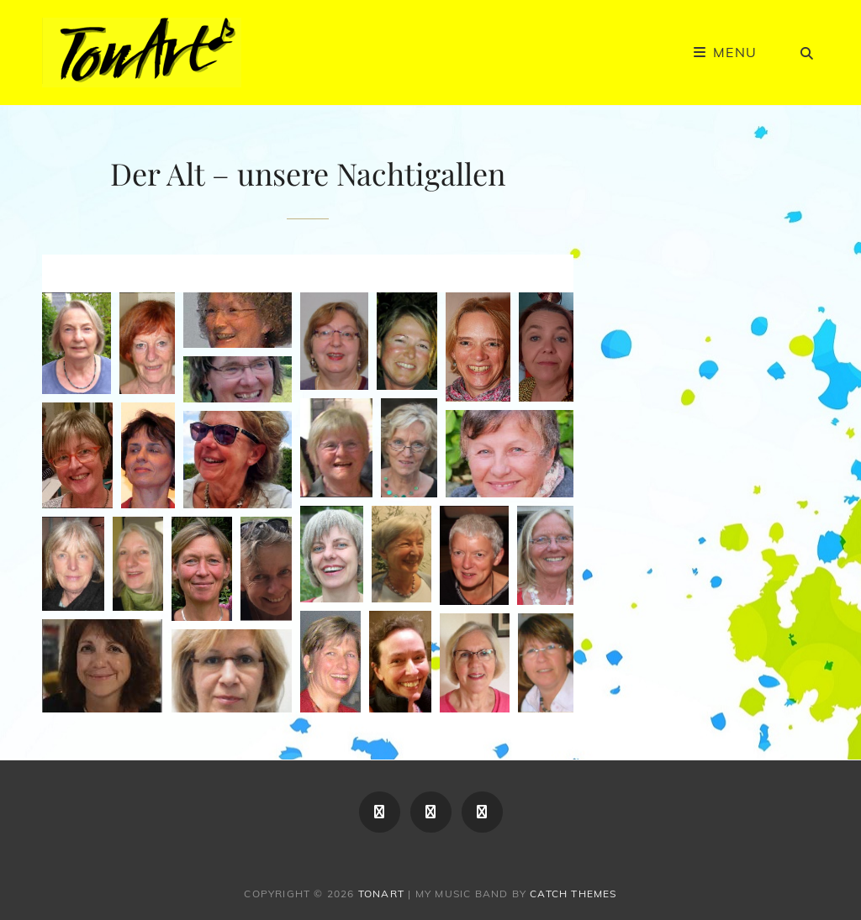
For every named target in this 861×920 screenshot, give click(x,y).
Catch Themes (573, 893)
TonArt (381, 893)
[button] (76, 343)
